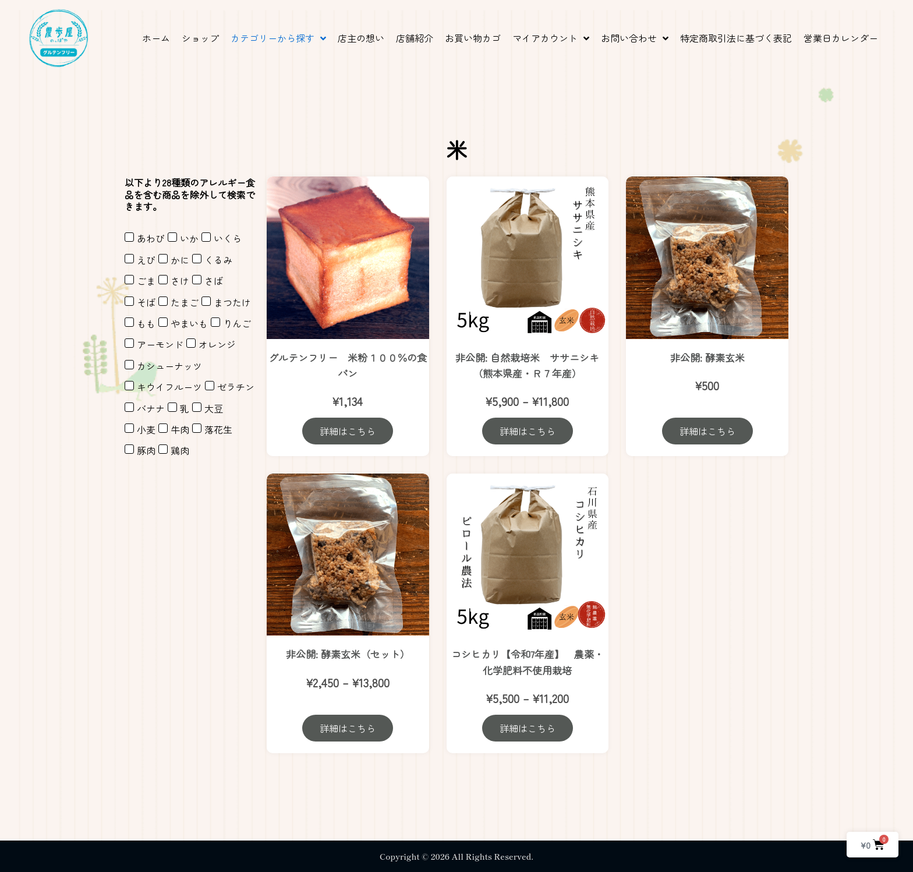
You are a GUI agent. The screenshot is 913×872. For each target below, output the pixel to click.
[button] (278, 38)
